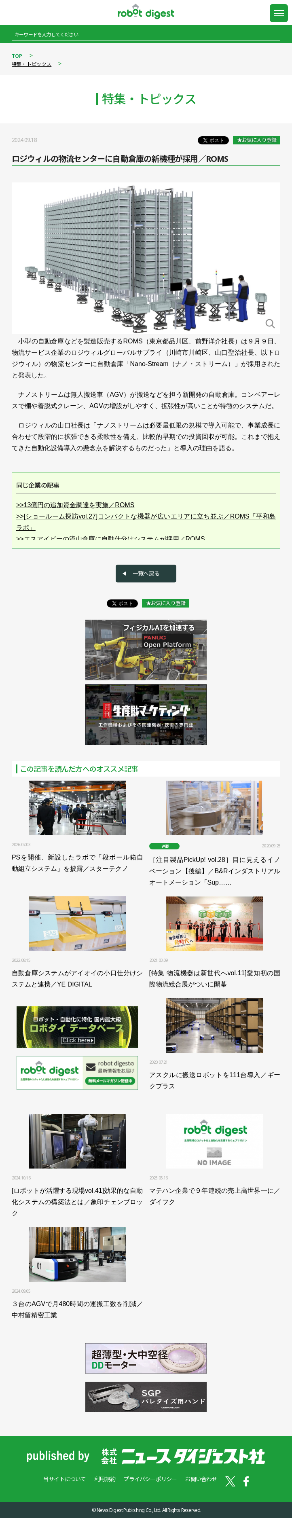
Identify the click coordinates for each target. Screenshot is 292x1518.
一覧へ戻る (146, 573)
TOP (17, 56)
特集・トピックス (31, 64)
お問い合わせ (201, 1479)
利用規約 (105, 1479)
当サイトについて (64, 1479)
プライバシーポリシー (150, 1479)
